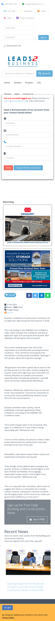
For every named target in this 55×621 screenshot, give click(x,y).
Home (7, 82)
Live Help (11, 11)
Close (8, 167)
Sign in (43, 37)
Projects (29, 82)
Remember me (12, 46)
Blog (9, 18)
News (43, 11)
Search (44, 73)
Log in (7, 101)
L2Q (39, 82)
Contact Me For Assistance (28, 167)
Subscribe (28, 11)
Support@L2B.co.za (34, 4)
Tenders (18, 82)
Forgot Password (27, 18)
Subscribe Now (19, 101)
